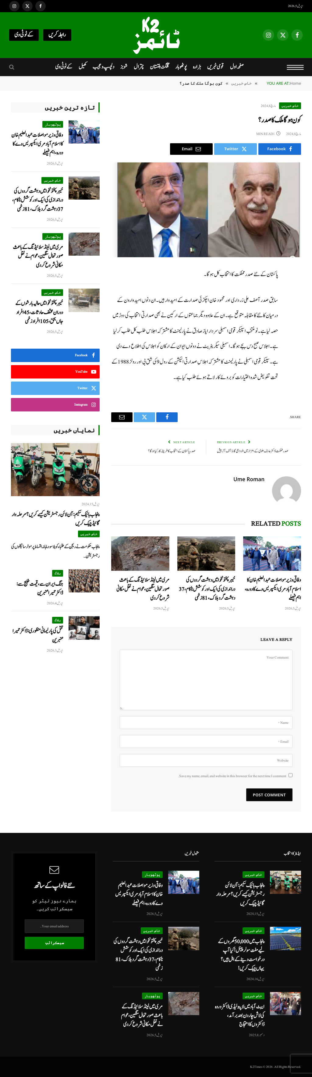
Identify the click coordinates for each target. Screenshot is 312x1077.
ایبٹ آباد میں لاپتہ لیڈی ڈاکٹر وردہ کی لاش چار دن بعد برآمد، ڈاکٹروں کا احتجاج (239, 1015)
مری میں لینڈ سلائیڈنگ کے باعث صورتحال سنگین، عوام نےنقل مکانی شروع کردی (142, 589)
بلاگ (58, 573)
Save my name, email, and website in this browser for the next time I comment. (232, 776)
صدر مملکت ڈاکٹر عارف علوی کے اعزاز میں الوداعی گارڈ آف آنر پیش (252, 451)
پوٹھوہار (181, 66)
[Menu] (295, 67)
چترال (139, 66)
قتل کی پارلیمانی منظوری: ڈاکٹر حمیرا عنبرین (37, 635)
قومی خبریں (215, 66)
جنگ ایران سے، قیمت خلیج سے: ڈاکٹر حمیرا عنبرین (39, 588)
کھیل (83, 66)
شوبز (123, 66)
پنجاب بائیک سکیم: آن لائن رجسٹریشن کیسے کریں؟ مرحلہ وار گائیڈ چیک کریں (56, 519)
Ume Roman (248, 479)
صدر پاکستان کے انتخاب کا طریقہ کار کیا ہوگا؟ (171, 451)
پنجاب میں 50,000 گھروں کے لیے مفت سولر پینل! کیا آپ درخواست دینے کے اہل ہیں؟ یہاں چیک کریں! (241, 955)
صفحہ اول (236, 66)
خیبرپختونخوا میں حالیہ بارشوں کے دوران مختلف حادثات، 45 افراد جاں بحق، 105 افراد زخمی (39, 312)
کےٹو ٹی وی (24, 35)
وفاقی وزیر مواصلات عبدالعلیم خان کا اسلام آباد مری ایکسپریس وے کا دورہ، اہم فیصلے (273, 589)
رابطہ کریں (57, 35)
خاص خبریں (290, 105)
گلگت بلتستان (159, 66)
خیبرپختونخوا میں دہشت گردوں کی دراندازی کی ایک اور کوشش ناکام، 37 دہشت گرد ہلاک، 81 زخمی (207, 589)
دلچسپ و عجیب (103, 66)
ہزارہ (197, 66)
